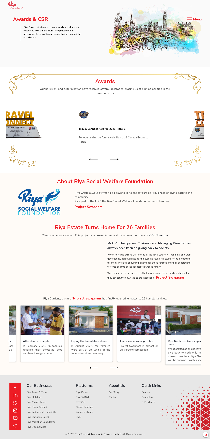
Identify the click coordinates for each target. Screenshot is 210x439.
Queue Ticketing (84, 407)
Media (112, 397)
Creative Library (84, 412)
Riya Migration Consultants (41, 422)
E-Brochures (148, 402)
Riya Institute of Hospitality (41, 412)
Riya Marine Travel (36, 402)
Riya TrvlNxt (82, 397)
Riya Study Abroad (37, 407)
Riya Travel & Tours (37, 392)
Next (117, 159)
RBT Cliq (80, 402)
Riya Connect (83, 392)
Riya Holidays (34, 397)
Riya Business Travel (38, 417)
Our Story (114, 392)
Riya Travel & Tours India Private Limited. (98, 434)
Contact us (147, 397)
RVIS (78, 417)
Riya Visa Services (36, 427)
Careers (146, 392)
